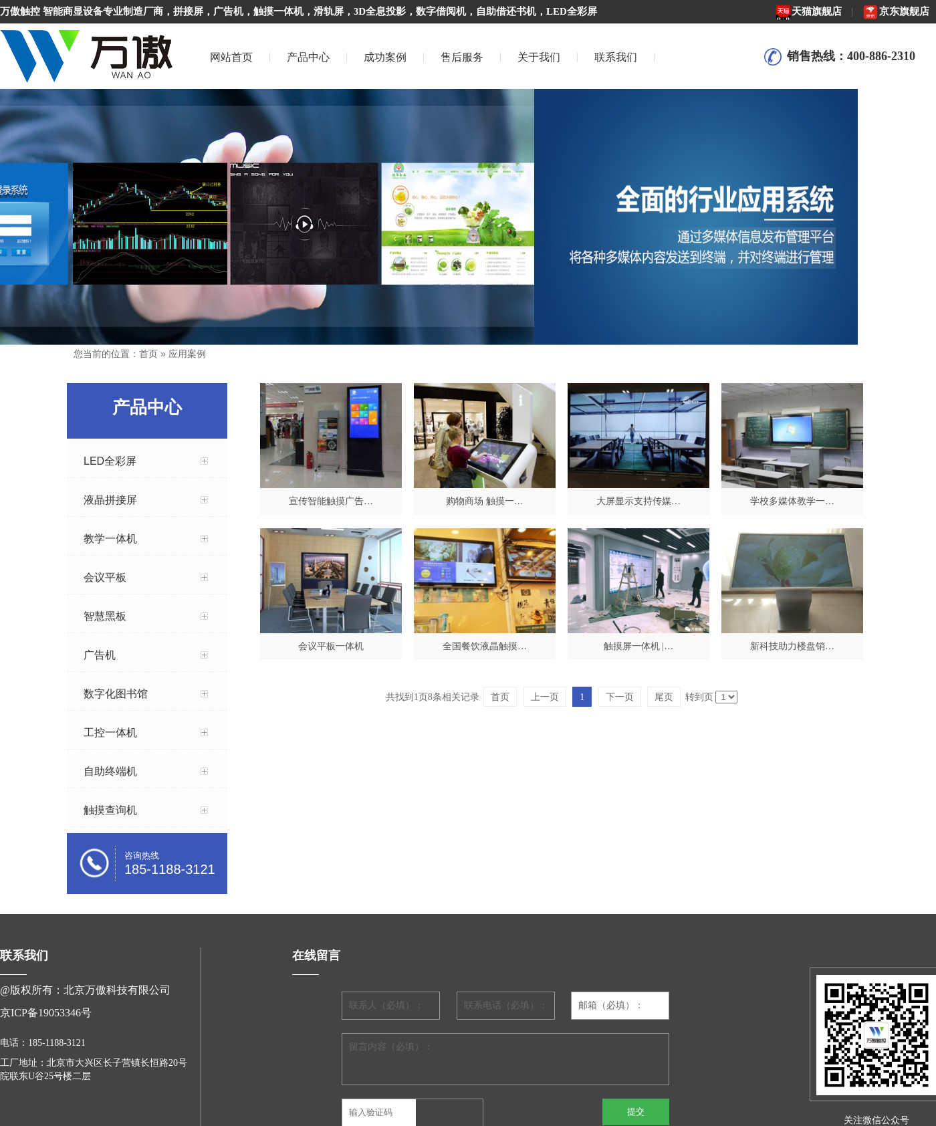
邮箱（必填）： (611, 1005)
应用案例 (187, 353)
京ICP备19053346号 (46, 1012)
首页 (148, 353)
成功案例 (385, 57)
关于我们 (538, 57)
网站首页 (231, 57)
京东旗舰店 (895, 11)
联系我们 (615, 57)
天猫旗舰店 (808, 11)
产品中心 (308, 57)
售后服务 (462, 57)
